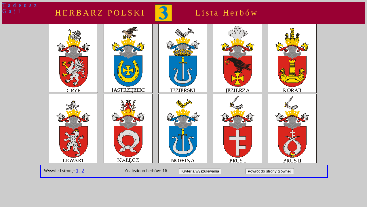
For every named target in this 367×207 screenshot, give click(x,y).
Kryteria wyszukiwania (200, 171)
